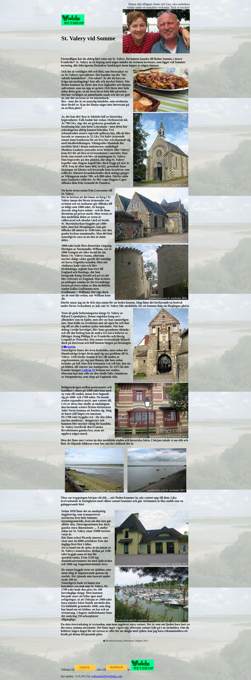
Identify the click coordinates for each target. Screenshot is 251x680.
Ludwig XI (88, 370)
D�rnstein (68, 346)
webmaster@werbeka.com (106, 676)
